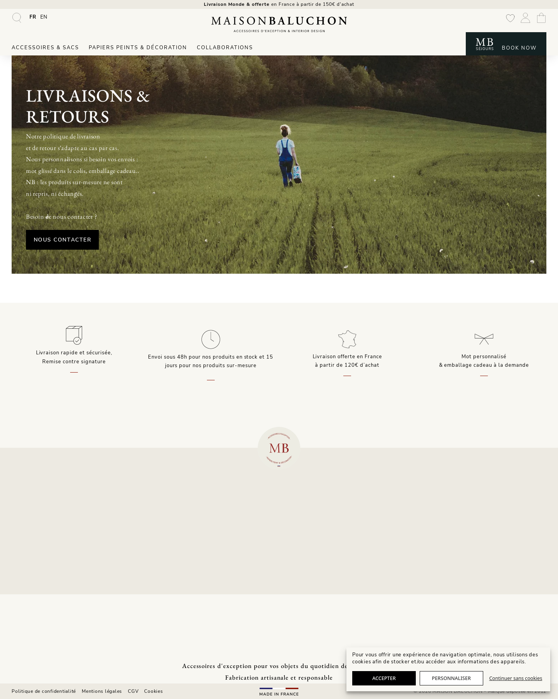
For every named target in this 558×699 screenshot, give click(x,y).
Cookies (153, 691)
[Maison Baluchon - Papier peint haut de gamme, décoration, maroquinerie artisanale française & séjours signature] (279, 28)
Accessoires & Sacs (45, 51)
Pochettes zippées (35, 578)
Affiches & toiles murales (43, 626)
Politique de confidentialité (44, 691)
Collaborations (225, 51)
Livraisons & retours (237, 578)
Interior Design (30, 636)
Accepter (384, 678)
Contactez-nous (232, 597)
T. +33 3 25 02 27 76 (493, 519)
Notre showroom (133, 597)
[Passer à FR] (33, 20)
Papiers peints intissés (40, 607)
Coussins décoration (37, 617)
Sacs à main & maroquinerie (46, 568)
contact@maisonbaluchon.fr (493, 511)
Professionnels (230, 588)
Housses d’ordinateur (38, 588)
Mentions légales (102, 691)
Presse (120, 607)
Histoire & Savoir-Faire (141, 588)
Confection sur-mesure (40, 646)
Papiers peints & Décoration (138, 51)
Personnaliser (451, 678)
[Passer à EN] (44, 20)
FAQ (217, 568)
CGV (133, 691)
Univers (121, 578)
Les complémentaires (38, 597)
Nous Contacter (128, 234)
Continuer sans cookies (515, 678)
